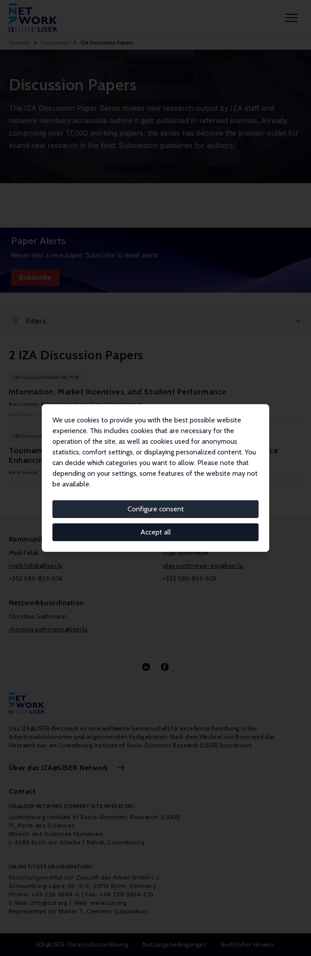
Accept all (155, 532)
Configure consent (156, 509)
